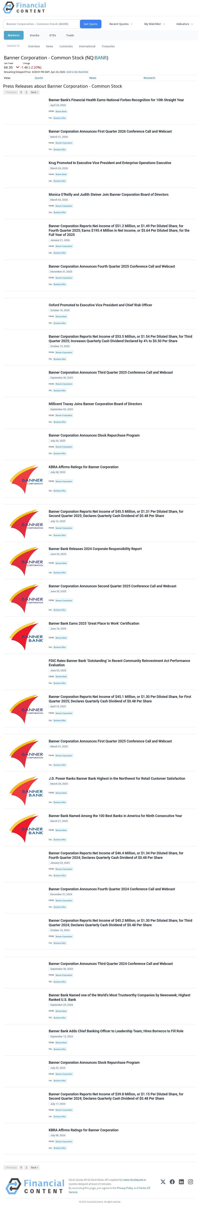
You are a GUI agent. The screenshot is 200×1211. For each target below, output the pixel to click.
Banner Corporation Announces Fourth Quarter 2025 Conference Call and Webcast (112, 266)
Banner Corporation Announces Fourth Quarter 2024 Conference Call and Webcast (112, 889)
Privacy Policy (125, 1188)
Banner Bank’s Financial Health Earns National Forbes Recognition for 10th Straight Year (116, 100)
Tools (70, 35)
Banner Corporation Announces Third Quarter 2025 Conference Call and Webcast (111, 372)
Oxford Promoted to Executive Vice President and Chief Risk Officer (100, 305)
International (87, 46)
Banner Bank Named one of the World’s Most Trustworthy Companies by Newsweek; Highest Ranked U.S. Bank (119, 997)
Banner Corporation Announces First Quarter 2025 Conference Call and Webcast (110, 741)
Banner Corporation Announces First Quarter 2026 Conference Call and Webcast (110, 131)
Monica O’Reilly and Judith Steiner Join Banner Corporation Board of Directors (109, 194)
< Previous (11, 92)
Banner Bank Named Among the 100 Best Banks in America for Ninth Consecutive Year (115, 816)
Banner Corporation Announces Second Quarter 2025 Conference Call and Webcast (112, 586)
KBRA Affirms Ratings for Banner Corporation (84, 467)
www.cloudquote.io (134, 1180)
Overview (34, 46)
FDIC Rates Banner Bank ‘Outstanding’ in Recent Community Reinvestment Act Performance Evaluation (119, 663)
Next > (34, 92)
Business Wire (60, 118)
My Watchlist (152, 24)
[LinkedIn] (181, 1186)
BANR (101, 57)
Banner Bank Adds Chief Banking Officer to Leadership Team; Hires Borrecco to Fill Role (116, 1031)
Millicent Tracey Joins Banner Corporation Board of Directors (95, 404)
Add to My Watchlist (84, 72)
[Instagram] (191, 1186)
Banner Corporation (64, 143)
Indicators (182, 24)
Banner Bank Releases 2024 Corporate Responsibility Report (95, 549)
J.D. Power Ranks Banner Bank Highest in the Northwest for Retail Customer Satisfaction (117, 779)
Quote (39, 78)
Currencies (66, 46)
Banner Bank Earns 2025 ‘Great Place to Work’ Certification (94, 623)
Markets (14, 35)
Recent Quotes (119, 24)
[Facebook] (172, 1186)
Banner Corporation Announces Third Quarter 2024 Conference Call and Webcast (111, 964)
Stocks (34, 35)
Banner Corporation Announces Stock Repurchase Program (94, 435)
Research (149, 78)
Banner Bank (61, 111)
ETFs (53, 35)
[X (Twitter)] (163, 1186)
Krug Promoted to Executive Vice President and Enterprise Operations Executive (110, 163)
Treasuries (108, 46)
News (49, 46)
